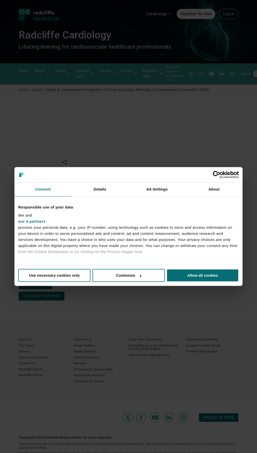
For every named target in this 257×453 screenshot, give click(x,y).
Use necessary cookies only (54, 275)
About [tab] (214, 189)
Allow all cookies (202, 275)
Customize (128, 275)
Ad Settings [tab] (157, 189)
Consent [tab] (43, 189)
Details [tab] (100, 189)
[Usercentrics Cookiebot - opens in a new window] (216, 174)
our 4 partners (32, 221)
